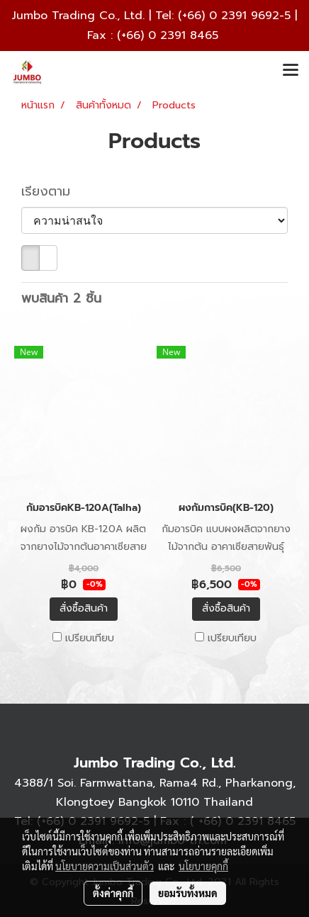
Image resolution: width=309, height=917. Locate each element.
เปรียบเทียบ (89, 638)
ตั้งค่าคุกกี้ (113, 893)
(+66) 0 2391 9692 (228, 15)
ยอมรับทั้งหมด (188, 893)
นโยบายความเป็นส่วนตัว (104, 866)
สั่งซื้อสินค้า (84, 608)
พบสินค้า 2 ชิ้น (61, 298)
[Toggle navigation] (290, 70)
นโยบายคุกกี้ (203, 866)
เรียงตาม (53, 191)
